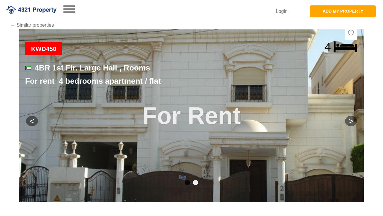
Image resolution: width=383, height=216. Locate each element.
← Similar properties (32, 25)
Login (282, 11)
